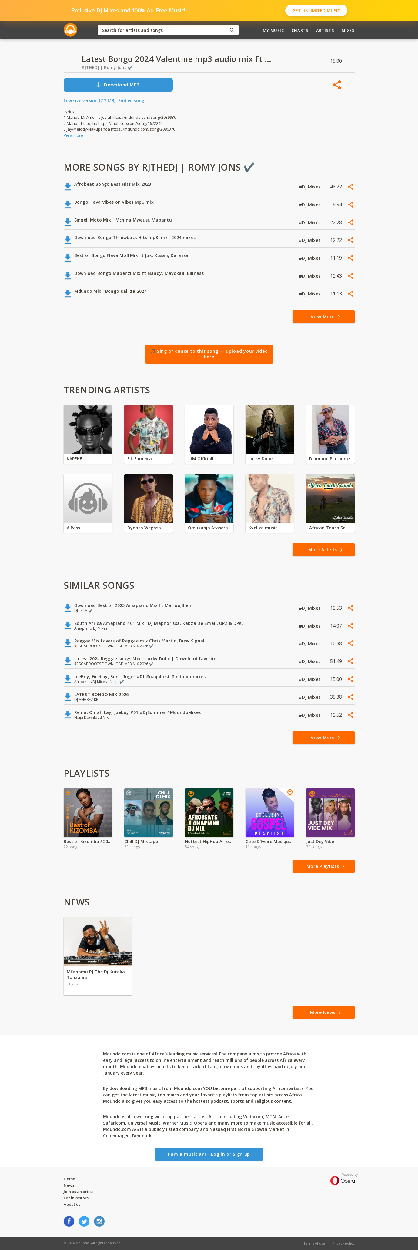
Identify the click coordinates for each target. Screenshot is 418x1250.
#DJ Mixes (310, 187)
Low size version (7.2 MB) (89, 100)
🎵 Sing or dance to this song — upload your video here (209, 354)
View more (73, 135)
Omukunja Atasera (208, 528)
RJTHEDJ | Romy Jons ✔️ (107, 67)
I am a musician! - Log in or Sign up (209, 1154)
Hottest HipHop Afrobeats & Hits (209, 841)
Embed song (131, 100)
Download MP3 (117, 85)
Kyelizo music (263, 528)
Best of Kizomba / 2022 (88, 841)
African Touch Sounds (330, 528)
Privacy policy (343, 1243)
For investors (76, 1198)
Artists (325, 30)
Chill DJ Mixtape (141, 841)
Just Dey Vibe (320, 841)
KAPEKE (74, 459)
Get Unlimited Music (316, 10)
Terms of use (314, 1243)
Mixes (348, 30)
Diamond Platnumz (329, 459)
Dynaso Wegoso (144, 528)
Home (69, 1179)
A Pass (73, 528)
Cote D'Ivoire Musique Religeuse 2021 (270, 841)
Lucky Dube (261, 459)
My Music (273, 30)
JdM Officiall (200, 459)
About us (72, 1204)
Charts (300, 30)
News (69, 1185)
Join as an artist (78, 1191)
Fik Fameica (139, 459)
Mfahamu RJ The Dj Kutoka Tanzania (96, 974)
